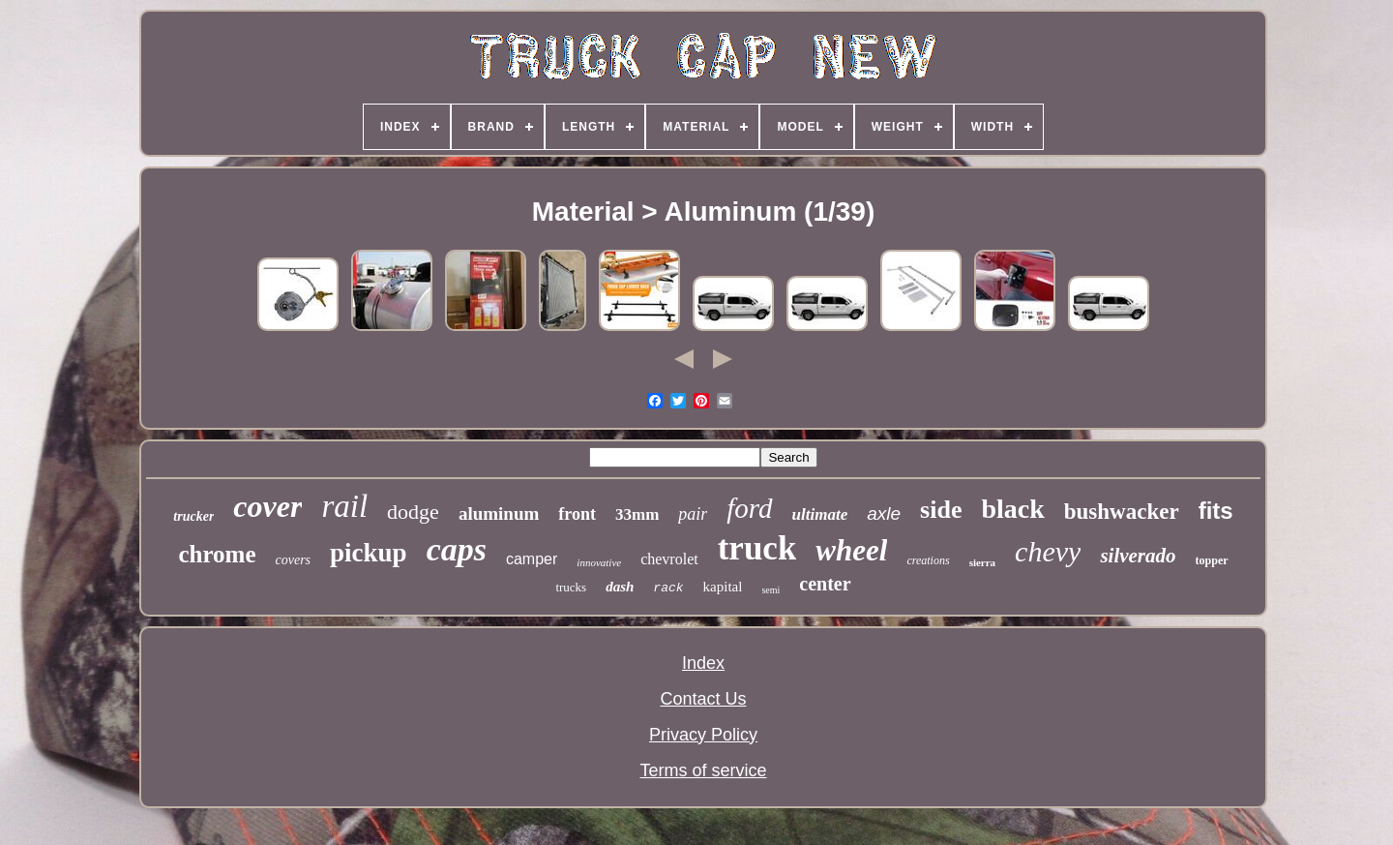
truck (757, 548)
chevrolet (669, 559)
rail (344, 506)
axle (884, 513)
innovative (599, 562)
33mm (637, 514)
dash (620, 586)
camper (531, 559)
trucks (570, 587)
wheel (851, 550)
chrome (216, 554)
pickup (368, 552)
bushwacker (1121, 511)
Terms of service (702, 770)
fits (1216, 511)
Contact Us (703, 699)
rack (668, 588)
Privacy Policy (703, 734)
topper (1212, 560)
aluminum (499, 513)
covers (293, 560)
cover (267, 506)
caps (457, 549)
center (824, 583)
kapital (723, 586)
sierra (982, 562)
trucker (193, 516)
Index (703, 663)
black (1012, 509)
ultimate (820, 514)
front (577, 514)
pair (692, 514)
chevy (1048, 551)
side (941, 510)
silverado (1137, 555)
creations (927, 560)
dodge (413, 511)
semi (770, 590)
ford (749, 508)
